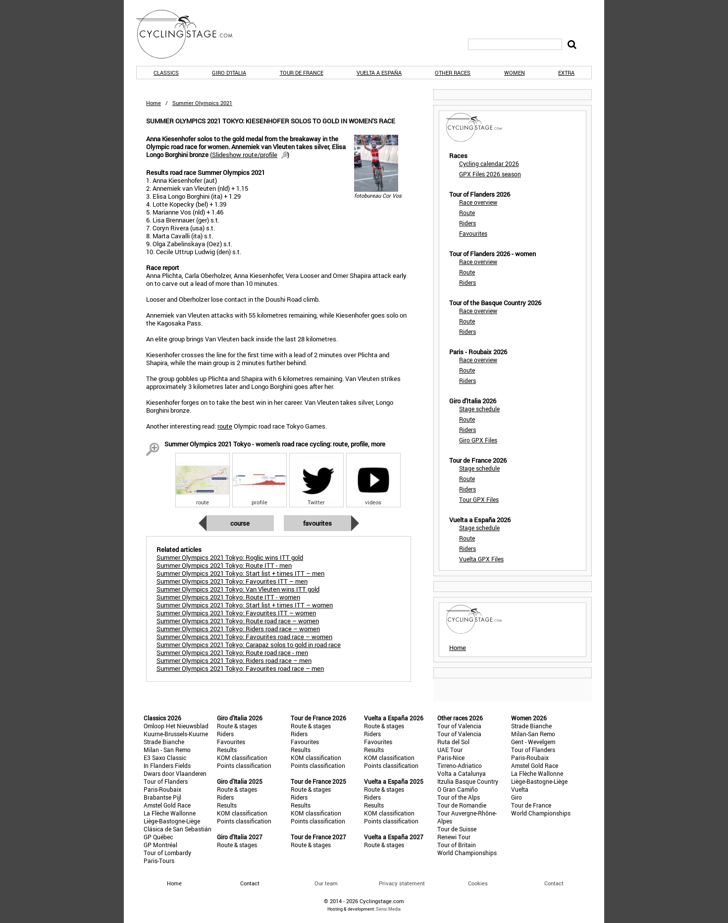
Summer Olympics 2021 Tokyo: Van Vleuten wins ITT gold (237, 589)
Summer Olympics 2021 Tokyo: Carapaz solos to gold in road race (248, 644)
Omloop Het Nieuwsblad (176, 726)
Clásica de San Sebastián (177, 829)
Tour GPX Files (479, 499)
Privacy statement (402, 883)
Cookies (478, 883)
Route (467, 213)
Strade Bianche (164, 742)
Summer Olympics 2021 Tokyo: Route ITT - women (228, 597)
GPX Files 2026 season (490, 174)
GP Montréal (160, 845)
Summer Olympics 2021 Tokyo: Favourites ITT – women (236, 612)
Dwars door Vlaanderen (175, 773)
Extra (566, 72)
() (249, 154)
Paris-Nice (451, 757)
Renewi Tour (453, 837)
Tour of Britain (456, 845)
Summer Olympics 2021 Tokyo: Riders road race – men (234, 660)
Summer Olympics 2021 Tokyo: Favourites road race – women (244, 636)
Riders (467, 223)
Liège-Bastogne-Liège (172, 821)
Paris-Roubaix (162, 789)
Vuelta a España (379, 72)
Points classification (244, 765)
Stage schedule (479, 409)
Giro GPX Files (478, 440)
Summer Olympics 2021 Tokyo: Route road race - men (232, 652)
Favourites (317, 523)
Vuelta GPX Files (481, 559)
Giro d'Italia (229, 72)
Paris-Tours (159, 861)
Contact (554, 883)
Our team (326, 883)
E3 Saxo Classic (165, 757)
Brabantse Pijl (162, 797)
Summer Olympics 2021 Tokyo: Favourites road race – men (240, 668)
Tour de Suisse (456, 829)
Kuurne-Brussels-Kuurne (176, 734)
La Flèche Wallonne (170, 813)
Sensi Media (388, 909)
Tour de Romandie (461, 805)
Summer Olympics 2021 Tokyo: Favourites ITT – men (232, 581)
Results (227, 750)
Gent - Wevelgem (533, 742)
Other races (452, 72)
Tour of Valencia (459, 726)
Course (240, 523)
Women (514, 72)
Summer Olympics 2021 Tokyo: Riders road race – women (238, 628)
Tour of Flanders (166, 781)
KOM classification (242, 757)
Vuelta (519, 789)
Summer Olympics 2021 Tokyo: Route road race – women (237, 620)
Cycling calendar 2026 (489, 163)
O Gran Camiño (457, 789)
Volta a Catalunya (461, 773)
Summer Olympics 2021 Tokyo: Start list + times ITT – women (244, 604)
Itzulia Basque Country (467, 781)
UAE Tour (450, 750)
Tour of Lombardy (167, 853)
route (224, 426)
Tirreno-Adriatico (459, 765)
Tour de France (301, 72)
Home (153, 103)
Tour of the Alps (458, 797)
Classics (166, 72)
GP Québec (158, 837)
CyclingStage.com (190, 34)
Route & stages (237, 726)
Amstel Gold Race (167, 805)
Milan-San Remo (533, 734)
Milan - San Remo (167, 750)
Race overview (478, 202)
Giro (516, 797)
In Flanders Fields (167, 765)
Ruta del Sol (453, 742)
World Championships (467, 853)
